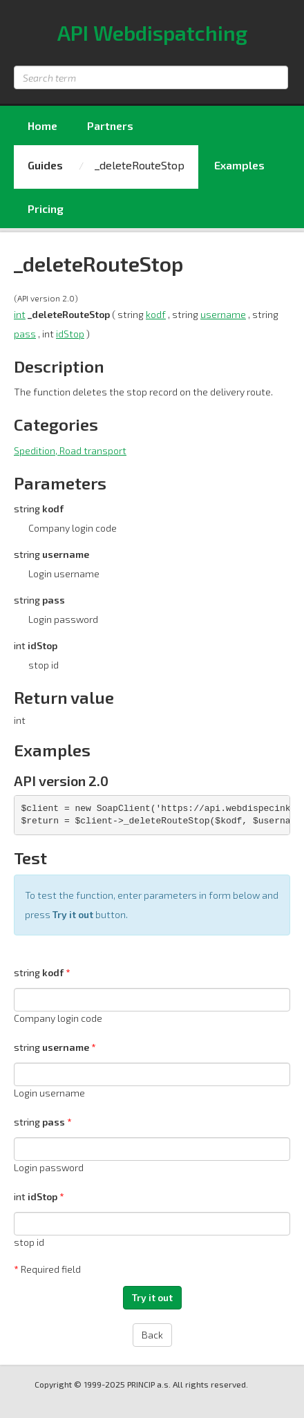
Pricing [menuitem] (46, 208)
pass (25, 333)
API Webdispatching (152, 32)
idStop (70, 333)
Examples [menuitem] (239, 164)
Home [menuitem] (42, 125)
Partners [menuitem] (110, 125)
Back (152, 1335)
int (20, 314)
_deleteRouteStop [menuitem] (139, 164)
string (40, 972)
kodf (156, 314)
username (223, 314)
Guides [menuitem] (45, 164)
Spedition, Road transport (70, 450)
